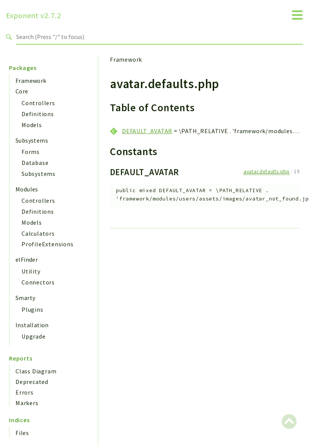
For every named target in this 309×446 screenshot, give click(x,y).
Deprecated (31, 381)
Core (21, 91)
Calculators (38, 233)
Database (35, 162)
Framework (30, 80)
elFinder (26, 259)
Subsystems (31, 140)
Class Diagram (35, 371)
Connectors (38, 282)
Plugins (32, 309)
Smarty (25, 297)
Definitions (38, 114)
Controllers (38, 103)
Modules (26, 189)
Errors (24, 392)
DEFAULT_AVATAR (147, 131)
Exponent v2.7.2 (33, 15)
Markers (27, 403)
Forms (31, 151)
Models (32, 125)
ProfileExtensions (48, 244)
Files (22, 433)
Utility (31, 271)
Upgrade (34, 336)
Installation (32, 325)
